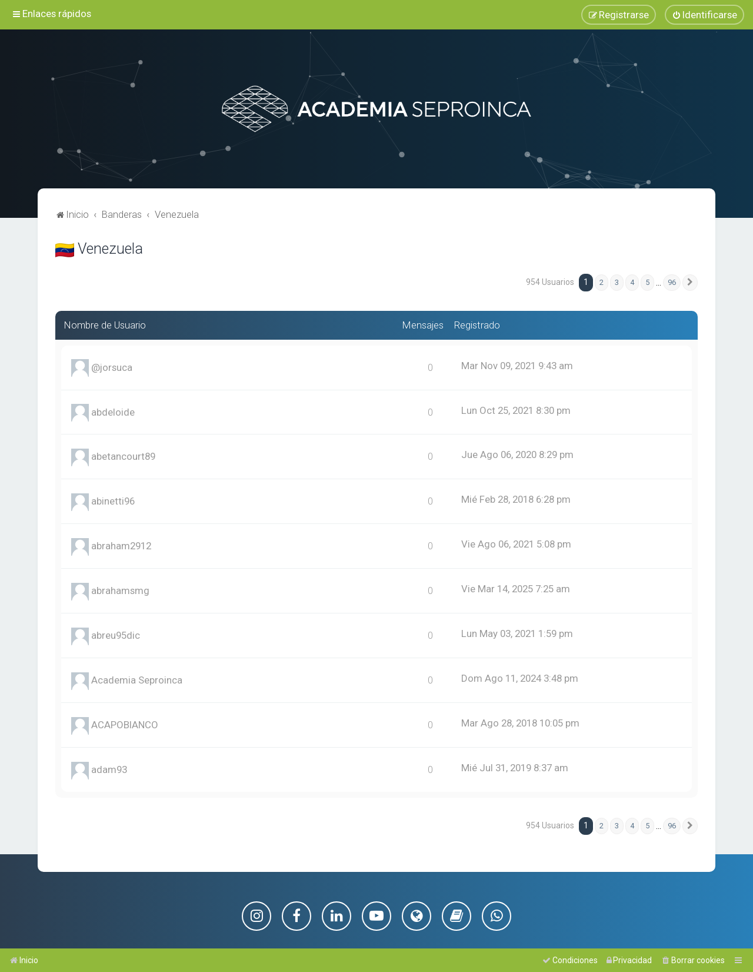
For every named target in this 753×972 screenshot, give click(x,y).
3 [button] (617, 282)
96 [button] (672, 282)
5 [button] (647, 282)
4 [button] (632, 282)
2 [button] (601, 282)
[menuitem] (704, 15)
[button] (690, 282)
